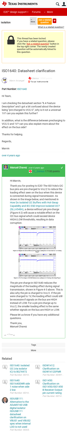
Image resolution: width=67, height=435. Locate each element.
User (64, 4)
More (50, 12)
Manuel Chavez (19, 167)
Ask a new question (54, 21)
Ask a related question (44, 21)
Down (14, 335)
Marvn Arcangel (16, 80)
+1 (62, 167)
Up (5, 335)
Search (57, 4)
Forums (36, 12)
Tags (33, 344)
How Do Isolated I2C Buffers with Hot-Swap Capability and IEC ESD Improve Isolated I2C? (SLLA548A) (35, 206)
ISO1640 (22, 89)
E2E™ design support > (16, 12)
